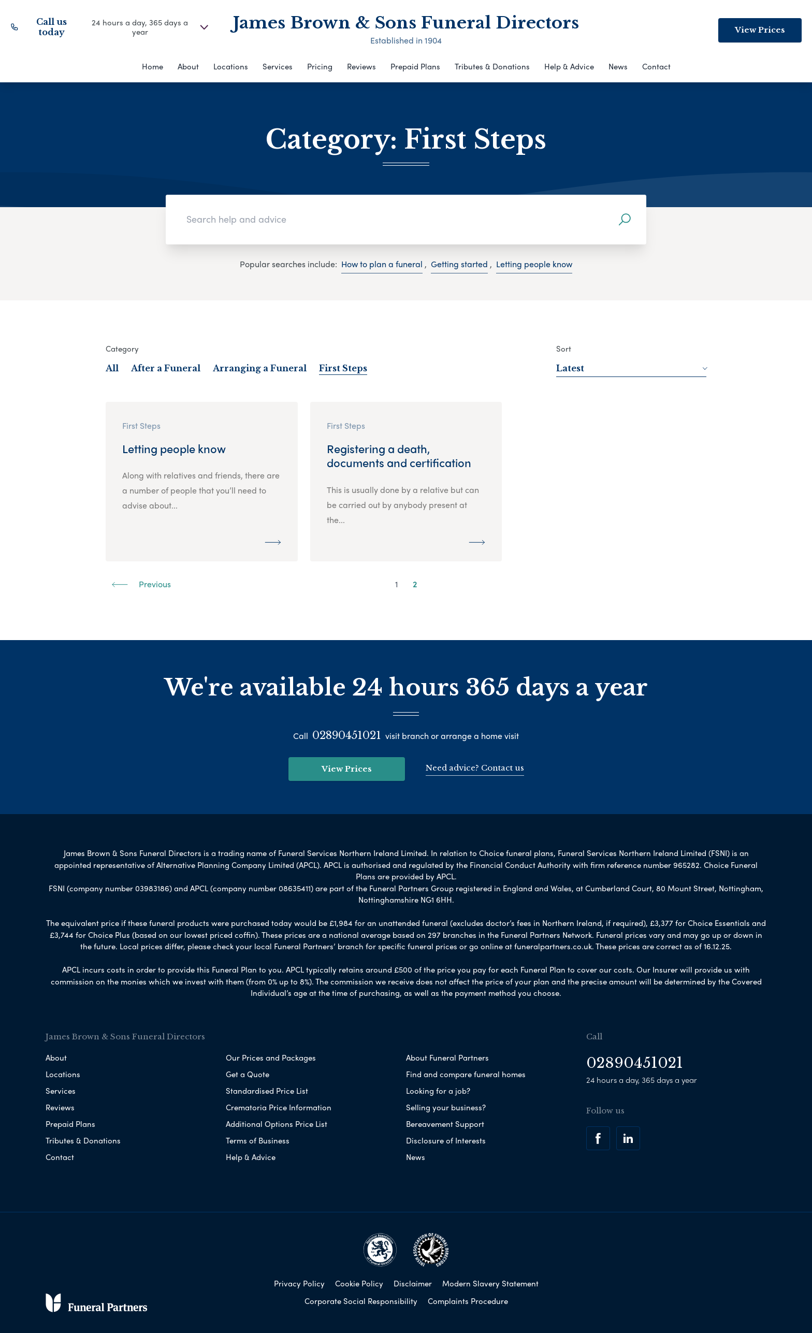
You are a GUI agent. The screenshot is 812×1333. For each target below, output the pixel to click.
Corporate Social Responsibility (360, 1301)
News (618, 66)
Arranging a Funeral (260, 368)
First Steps (343, 368)
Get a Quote (247, 1074)
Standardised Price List (267, 1090)
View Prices (760, 30)
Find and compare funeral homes (466, 1074)
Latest (631, 368)
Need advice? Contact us (475, 768)
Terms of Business (257, 1140)
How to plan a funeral (382, 264)
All (112, 368)
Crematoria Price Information (278, 1107)
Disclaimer (413, 1283)
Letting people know (534, 264)
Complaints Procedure (468, 1301)
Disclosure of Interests (446, 1140)
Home (152, 66)
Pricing (319, 66)
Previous (141, 584)
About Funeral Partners (447, 1057)
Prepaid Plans (415, 66)
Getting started (459, 264)
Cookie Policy (359, 1283)
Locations (230, 66)
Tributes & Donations (492, 66)
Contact (656, 66)
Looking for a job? (438, 1090)
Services (278, 66)
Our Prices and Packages (271, 1057)
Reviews (361, 66)
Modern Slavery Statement (490, 1283)
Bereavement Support (445, 1123)
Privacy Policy (299, 1283)
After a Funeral (165, 368)
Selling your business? (446, 1107)
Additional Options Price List (276, 1123)
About (188, 66)
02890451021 (346, 735)
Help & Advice (569, 66)
